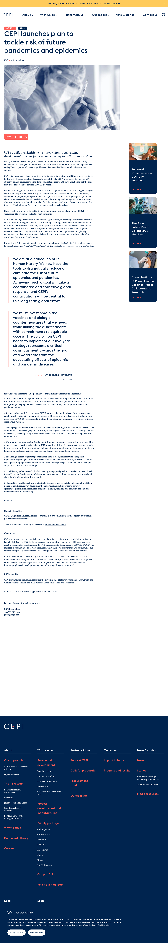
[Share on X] (25, 137)
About (27, 15)
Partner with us (75, 15)
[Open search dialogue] (164, 15)
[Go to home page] (11, 14)
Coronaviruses (44, 834)
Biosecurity (42, 786)
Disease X (41, 839)
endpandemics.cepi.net (55, 524)
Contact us (150, 15)
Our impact (101, 15)
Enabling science (45, 771)
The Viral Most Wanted (147, 784)
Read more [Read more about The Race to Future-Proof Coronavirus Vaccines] (136, 243)
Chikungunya (43, 829)
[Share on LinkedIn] (20, 137)
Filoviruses (42, 845)
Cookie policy (103, 925)
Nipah (40, 860)
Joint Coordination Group (16, 803)
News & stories (126, 15)
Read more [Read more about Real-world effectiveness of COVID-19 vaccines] (136, 189)
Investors (8, 798)
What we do (48, 15)
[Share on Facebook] (15, 137)
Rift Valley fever (44, 865)
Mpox (40, 855)
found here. (52, 591)
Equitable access (11, 774)
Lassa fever (42, 850)
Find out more (112, 3)
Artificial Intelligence (47, 781)
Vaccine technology (46, 776)
